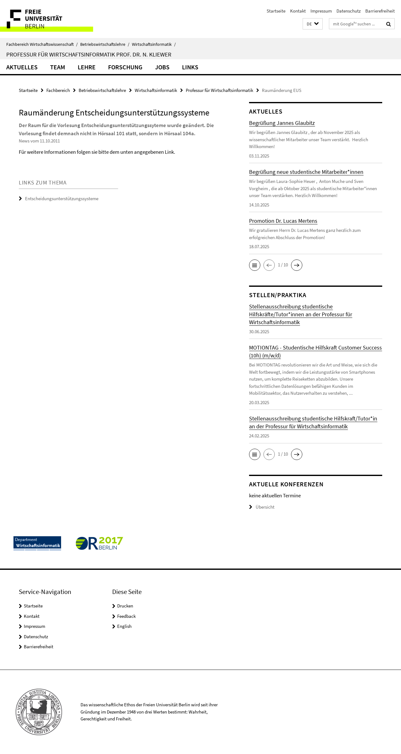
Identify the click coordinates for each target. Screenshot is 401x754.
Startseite (276, 11)
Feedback (126, 616)
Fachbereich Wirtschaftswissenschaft (42, 44)
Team (57, 67)
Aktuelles (22, 67)
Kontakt (298, 11)
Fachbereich (58, 90)
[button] (313, 24)
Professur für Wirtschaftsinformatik (219, 90)
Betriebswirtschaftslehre (104, 44)
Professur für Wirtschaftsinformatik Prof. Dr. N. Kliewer (88, 54)
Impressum (321, 11)
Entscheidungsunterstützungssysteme (61, 198)
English (124, 626)
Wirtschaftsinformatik (154, 44)
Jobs (162, 67)
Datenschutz (348, 11)
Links (190, 67)
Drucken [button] (125, 606)
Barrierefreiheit (380, 11)
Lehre (87, 67)
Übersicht (261, 507)
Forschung (125, 67)
